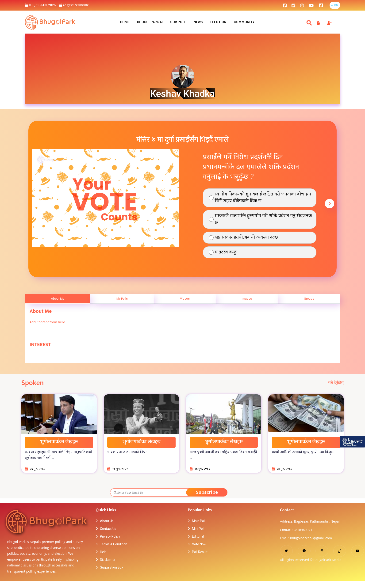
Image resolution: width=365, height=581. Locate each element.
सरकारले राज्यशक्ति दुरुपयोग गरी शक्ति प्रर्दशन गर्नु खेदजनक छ (263, 220)
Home (125, 22)
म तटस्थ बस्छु (226, 252)
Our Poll (178, 22)
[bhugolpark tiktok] (323, 5)
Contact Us (108, 529)
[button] (335, 5)
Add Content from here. (48, 322)
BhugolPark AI (150, 22)
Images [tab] (247, 299)
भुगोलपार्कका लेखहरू (59, 442)
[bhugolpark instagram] (302, 5)
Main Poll (198, 521)
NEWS (198, 22)
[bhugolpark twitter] (293, 5)
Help (103, 552)
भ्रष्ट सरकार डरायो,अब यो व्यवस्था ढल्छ (246, 238)
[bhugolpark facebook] (285, 5)
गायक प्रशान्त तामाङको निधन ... (129, 452)
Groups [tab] (309, 299)
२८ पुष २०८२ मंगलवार (73, 5)
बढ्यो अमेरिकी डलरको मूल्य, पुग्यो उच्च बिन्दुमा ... (305, 452)
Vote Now (199, 545)
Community (244, 22)
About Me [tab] (57, 299)
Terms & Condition (113, 545)
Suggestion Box (111, 568)
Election (218, 22)
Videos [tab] (185, 299)
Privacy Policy (110, 537)
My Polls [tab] (122, 299)
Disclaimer (107, 560)
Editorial (198, 537)
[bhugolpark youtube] (311, 5)
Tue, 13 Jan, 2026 (40, 5)
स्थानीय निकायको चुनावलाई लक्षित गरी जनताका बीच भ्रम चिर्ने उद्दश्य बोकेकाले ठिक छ (263, 198)
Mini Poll (198, 529)
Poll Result (199, 552)
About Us (107, 521)
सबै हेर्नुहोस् (336, 383)
